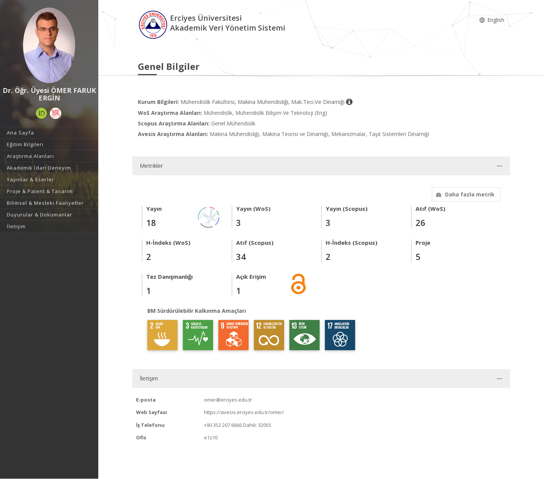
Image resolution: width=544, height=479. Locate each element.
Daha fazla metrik (464, 194)
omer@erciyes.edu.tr (228, 399)
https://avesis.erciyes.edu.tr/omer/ (244, 412)
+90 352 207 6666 (223, 425)
